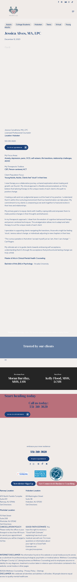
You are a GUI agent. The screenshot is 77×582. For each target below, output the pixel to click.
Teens (49, 24)
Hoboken (38, 24)
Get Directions (31, 504)
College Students (23, 24)
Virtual (58, 24)
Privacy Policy (29, 571)
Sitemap (40, 571)
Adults (9, 24)
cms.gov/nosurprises (34, 549)
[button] (73, 11)
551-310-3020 (38, 452)
